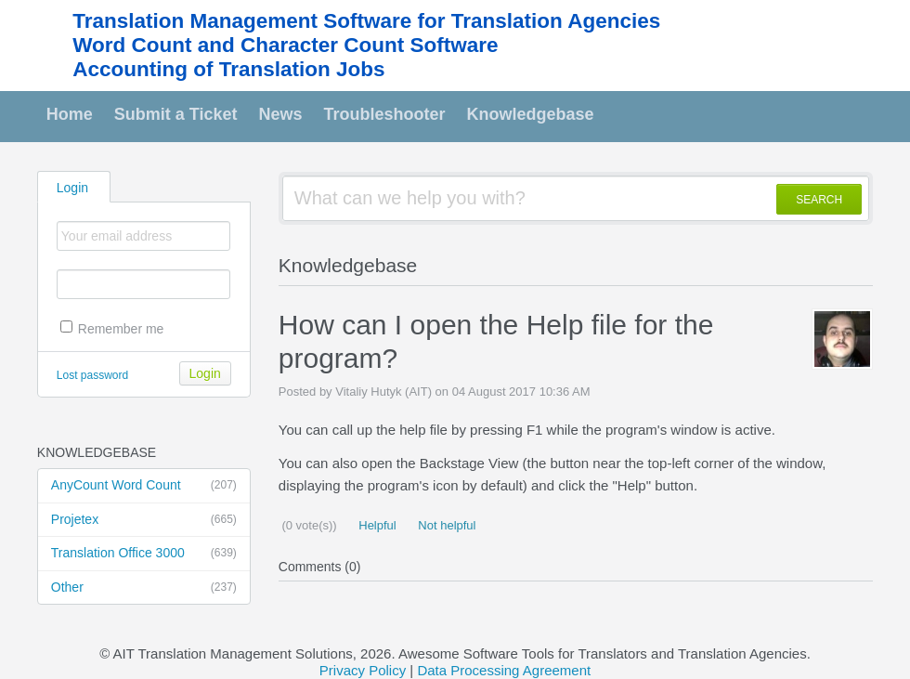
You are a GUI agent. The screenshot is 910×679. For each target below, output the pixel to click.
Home (69, 114)
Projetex (144, 520)
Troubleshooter (385, 114)
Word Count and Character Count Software (285, 45)
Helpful (376, 525)
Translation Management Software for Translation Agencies (366, 21)
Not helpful (445, 525)
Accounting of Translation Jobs (228, 69)
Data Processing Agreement (504, 670)
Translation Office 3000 (144, 553)
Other (144, 588)
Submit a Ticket (176, 114)
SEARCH (819, 199)
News (281, 114)
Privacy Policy (362, 670)
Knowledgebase (530, 114)
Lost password (92, 375)
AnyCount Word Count (144, 486)
